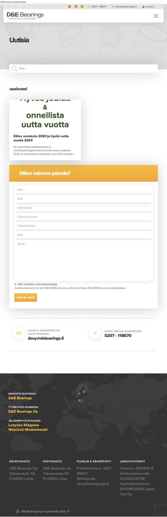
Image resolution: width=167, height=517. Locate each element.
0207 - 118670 (118, 335)
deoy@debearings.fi (126, 6)
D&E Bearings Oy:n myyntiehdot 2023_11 (45, 511)
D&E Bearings (25, 16)
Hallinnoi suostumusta (13, 2)
